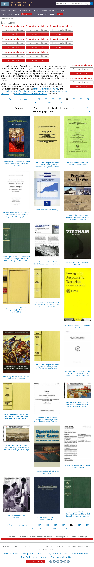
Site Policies (11, 553)
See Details (47, 539)
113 (63, 525)
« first (10, 99)
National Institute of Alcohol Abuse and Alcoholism (24, 91)
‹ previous (22, 99)
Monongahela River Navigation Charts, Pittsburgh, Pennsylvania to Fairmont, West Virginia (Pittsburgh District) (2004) (16, 447)
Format (18, 108)
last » (59, 102)
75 (35, 102)
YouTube (61, 561)
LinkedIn (68, 561)
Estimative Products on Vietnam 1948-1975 (77, 263)
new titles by (17, 14)
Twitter (54, 561)
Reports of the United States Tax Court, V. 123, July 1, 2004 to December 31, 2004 (16, 310)
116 (87, 525)
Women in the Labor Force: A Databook (16, 517)
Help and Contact (33, 553)
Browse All (9, 11)
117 (31, 528)
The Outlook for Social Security (47, 210)
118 (39, 528)
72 (74, 99)
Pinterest (64, 561)
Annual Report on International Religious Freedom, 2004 (77, 163)
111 (47, 525)
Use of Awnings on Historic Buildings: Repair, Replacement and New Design (47, 263)
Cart (59, 14)
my (41, 14)
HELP (52, 14)
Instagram (57, 561)
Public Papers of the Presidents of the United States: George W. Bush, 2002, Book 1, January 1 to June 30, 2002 (16, 258)
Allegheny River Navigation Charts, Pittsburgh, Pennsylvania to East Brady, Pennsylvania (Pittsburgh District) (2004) (78, 404)
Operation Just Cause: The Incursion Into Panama (47, 472)
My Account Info (58, 553)
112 (55, 525)
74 (88, 99)
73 (81, 99)
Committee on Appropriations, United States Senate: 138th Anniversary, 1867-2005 (16, 164)
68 (46, 99)
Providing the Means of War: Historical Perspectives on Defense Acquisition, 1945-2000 (78, 217)
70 (60, 99)
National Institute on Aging (45, 88)
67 (39, 99)
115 (79, 525)
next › (50, 102)
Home (3, 19)
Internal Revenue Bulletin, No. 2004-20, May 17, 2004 (77, 466)
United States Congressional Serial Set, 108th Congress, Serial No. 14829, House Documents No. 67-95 (47, 304)
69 (53, 99)
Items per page (40, 111)
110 (39, 525)
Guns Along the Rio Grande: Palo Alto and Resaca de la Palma (16, 378)
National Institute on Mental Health (30, 93)
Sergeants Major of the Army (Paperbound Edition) (47, 518)
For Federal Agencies (33, 557)
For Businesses (81, 553)
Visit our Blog (35, 561)
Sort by (55, 108)
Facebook (50, 561)
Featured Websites (62, 557)
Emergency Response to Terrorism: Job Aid (77, 326)
